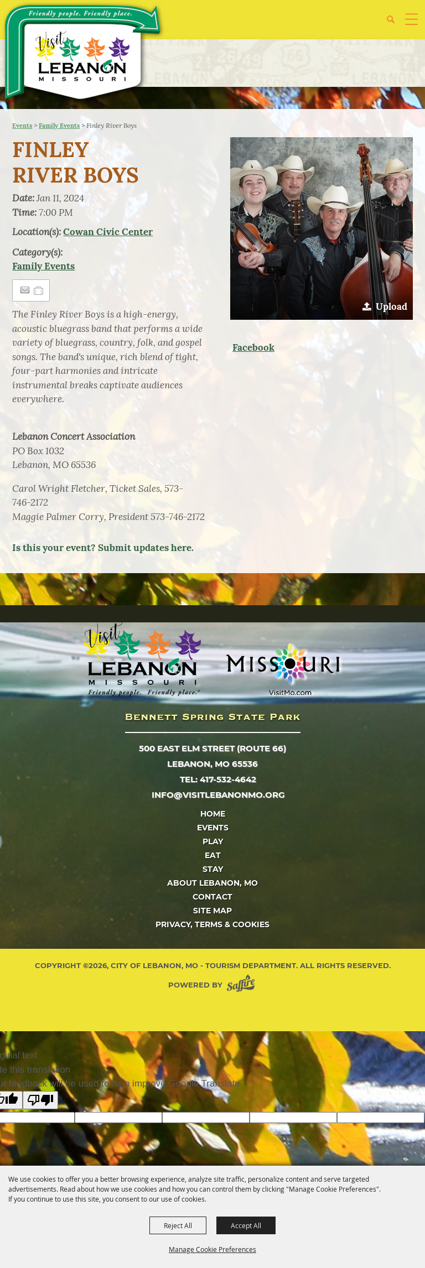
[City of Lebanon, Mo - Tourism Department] (84, 54)
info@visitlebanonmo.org (218, 794)
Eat (213, 855)
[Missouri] (282, 669)
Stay (213, 869)
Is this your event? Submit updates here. (103, 548)
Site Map (212, 910)
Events (22, 125)
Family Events (59, 125)
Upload (391, 306)
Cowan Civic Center (108, 232)
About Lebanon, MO (212, 883)
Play (213, 841)
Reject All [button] (178, 1225)
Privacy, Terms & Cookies (212, 924)
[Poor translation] (40, 1100)
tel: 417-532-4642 (218, 779)
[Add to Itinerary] (39, 290)
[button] (394, 23)
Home (212, 814)
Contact (212, 897)
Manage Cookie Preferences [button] (212, 1249)
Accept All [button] (246, 1225)
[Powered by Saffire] (243, 985)
